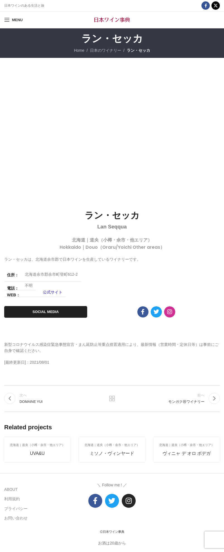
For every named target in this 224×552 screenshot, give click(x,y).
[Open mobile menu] (13, 19)
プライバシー (16, 508)
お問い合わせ (16, 518)
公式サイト (52, 292)
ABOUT (11, 489)
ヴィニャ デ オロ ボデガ (186, 453)
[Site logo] (112, 19)
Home (79, 50)
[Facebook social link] (205, 5)
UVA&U (37, 453)
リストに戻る (112, 398)
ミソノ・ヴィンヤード (112, 453)
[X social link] (215, 5)
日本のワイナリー (105, 50)
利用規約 (12, 499)
